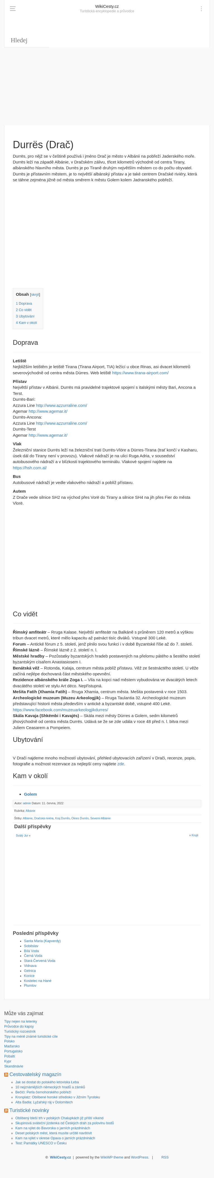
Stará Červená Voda (39, 961)
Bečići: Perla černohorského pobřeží (43, 1092)
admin (27, 803)
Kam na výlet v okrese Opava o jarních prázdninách (55, 1138)
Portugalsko (13, 1051)
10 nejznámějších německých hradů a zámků (50, 1087)
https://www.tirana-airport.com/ (140, 372)
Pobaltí (9, 1056)
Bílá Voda (31, 951)
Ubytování (25, 316)
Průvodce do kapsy (19, 1026)
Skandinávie (13, 1066)
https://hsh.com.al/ (30, 467)
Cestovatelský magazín (35, 1074)
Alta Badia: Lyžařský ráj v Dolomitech (44, 1102)
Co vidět (23, 310)
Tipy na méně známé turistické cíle (31, 1036)
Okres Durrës (80, 818)
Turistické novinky (29, 1110)
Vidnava (30, 966)
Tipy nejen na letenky (20, 1021)
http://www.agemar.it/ (48, 411)
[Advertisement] (107, 86)
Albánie (30, 810)
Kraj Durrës (62, 818)
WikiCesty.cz (107, 6)
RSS (165, 1157)
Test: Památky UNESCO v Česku (41, 1143)
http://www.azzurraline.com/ (61, 405)
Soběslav (31, 946)
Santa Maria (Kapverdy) (42, 941)
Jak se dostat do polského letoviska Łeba (47, 1082)
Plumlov (30, 986)
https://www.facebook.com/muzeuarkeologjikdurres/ (60, 709)
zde (120, 763)
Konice (29, 976)
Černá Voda (33, 956)
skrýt (35, 294)
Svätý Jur (22, 835)
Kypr (7, 1061)
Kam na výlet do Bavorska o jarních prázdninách (52, 1128)
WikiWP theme (112, 1157)
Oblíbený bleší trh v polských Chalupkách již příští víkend (59, 1118)
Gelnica (30, 971)
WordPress (139, 1157)
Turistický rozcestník (20, 1031)
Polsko (9, 1041)
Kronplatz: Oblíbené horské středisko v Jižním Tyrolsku (57, 1097)
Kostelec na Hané (38, 981)
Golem (30, 794)
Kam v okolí (26, 323)
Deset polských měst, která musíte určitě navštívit (53, 1133)
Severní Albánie (100, 818)
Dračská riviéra (44, 818)
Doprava (24, 304)
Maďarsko (12, 1046)
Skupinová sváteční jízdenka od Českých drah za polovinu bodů (64, 1123)
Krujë (195, 835)
